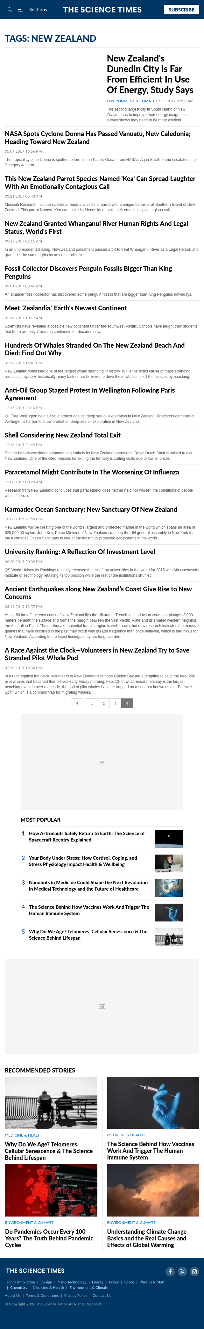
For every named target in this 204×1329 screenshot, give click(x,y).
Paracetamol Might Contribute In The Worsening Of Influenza (92, 472)
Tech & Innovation (20, 1282)
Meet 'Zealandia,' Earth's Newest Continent (66, 308)
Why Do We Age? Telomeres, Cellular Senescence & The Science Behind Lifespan (49, 1151)
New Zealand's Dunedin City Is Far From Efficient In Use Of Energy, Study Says (150, 74)
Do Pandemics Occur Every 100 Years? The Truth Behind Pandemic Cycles (49, 1238)
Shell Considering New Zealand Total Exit (63, 435)
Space (129, 1282)
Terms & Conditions (42, 1295)
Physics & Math (152, 1282)
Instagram (194, 1271)
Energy (97, 1282)
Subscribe (181, 9)
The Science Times (102, 10)
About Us (12, 1295)
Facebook (170, 1271)
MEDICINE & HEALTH (23, 1135)
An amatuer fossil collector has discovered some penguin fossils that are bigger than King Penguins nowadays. (98, 294)
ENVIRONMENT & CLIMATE (131, 100)
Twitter (182, 1271)
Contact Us (102, 1295)
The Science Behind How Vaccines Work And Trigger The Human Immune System (150, 1150)
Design (46, 1282)
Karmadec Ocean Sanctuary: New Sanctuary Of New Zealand (91, 509)
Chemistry (18, 1287)
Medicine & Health (48, 1287)
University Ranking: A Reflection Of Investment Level (80, 551)
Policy (114, 1282)
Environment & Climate (88, 1287)
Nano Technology (72, 1282)
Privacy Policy (75, 1295)
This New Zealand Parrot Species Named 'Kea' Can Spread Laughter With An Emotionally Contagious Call (100, 182)
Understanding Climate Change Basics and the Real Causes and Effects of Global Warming (147, 1238)
